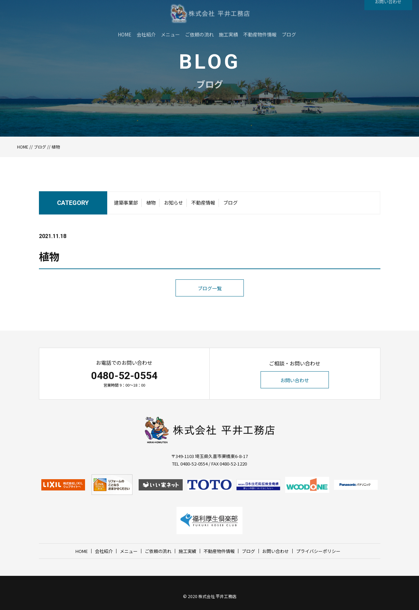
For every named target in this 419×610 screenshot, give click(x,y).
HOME (22, 147)
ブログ (40, 147)
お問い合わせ (294, 380)
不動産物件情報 (219, 551)
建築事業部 (126, 204)
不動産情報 (203, 204)
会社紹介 (104, 551)
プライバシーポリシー (318, 551)
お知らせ (173, 204)
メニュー (129, 551)
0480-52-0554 (124, 376)
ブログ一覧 (210, 300)
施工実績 (187, 551)
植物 (151, 204)
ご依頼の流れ (158, 551)
